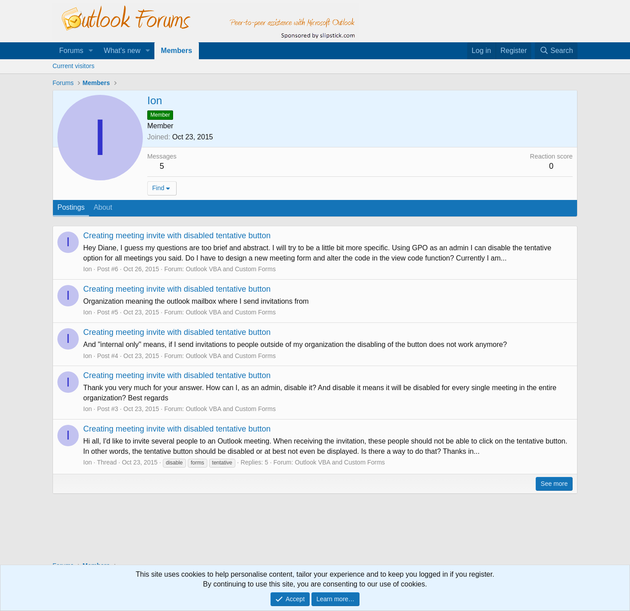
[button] (90, 50)
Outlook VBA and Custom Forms (230, 269)
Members (176, 50)
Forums (71, 50)
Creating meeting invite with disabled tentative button (177, 235)
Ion (87, 269)
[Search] (556, 50)
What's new (122, 50)
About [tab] (102, 207)
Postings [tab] (71, 207)
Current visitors (73, 65)
